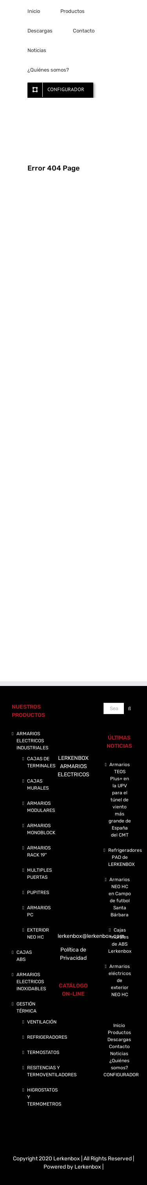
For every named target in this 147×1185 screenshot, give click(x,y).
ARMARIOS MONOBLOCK (41, 829)
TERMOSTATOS (43, 1052)
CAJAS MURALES (38, 784)
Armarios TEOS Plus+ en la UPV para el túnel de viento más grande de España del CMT (120, 800)
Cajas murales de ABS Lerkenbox (119, 940)
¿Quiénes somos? (119, 1064)
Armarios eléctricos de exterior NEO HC (120, 980)
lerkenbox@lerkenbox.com (91, 936)
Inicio (119, 1025)
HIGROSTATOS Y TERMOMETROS (44, 1097)
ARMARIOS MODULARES (41, 807)
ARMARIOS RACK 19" (39, 851)
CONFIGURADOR (119, 1074)
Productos (119, 1032)
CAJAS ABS (24, 956)
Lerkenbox (87, 1166)
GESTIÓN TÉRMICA (26, 1007)
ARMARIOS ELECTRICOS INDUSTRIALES (32, 740)
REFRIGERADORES (47, 1037)
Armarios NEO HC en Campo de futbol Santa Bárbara (120, 897)
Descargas (119, 1039)
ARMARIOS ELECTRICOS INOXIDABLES (31, 981)
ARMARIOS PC (39, 911)
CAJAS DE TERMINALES (41, 762)
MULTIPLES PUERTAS (39, 873)
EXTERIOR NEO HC (38, 933)
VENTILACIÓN (41, 1022)
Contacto (119, 1046)
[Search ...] (113, 708)
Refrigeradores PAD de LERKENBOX (119, 857)
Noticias (119, 1053)
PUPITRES (38, 892)
